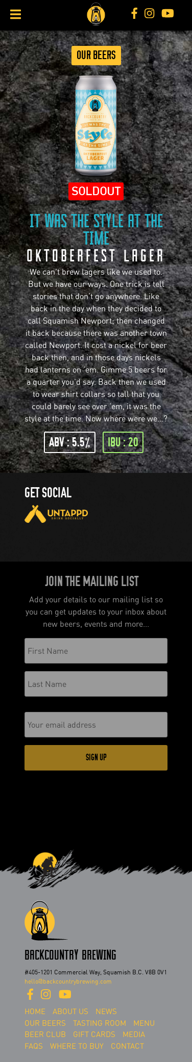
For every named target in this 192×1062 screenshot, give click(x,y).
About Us (70, 1011)
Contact (127, 1046)
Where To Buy (77, 1046)
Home (35, 1011)
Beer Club (45, 1034)
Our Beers (96, 55)
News (106, 1011)
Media (134, 1034)
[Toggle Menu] (15, 14)
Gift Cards (94, 1034)
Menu (144, 1023)
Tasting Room (99, 1023)
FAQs (34, 1046)
